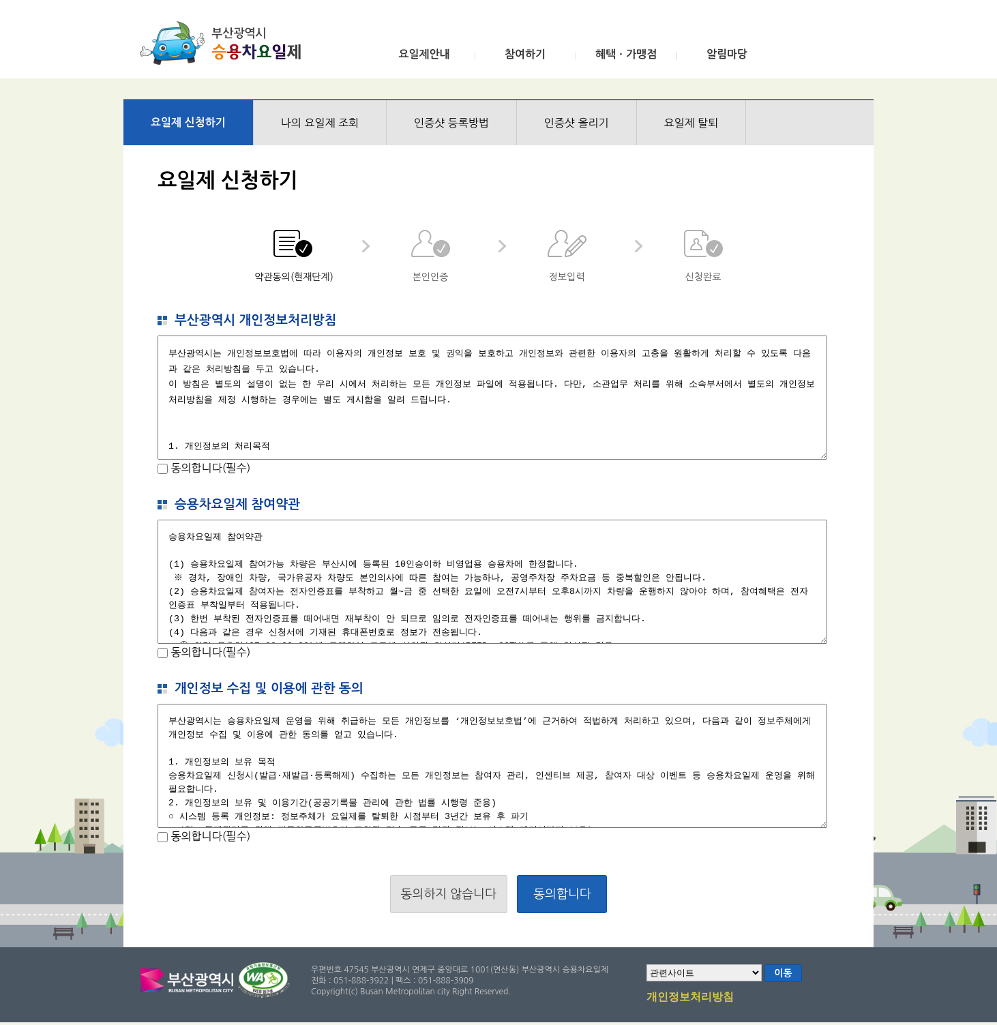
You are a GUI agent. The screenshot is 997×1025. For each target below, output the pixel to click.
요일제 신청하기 (188, 122)
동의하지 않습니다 (448, 894)
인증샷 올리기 (576, 122)
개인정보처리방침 (690, 997)
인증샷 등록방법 (451, 122)
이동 (783, 973)
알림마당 (726, 54)
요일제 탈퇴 (691, 122)
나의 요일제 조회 (320, 122)
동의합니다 (562, 894)
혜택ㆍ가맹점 (626, 54)
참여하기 (525, 54)
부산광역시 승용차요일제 (224, 43)
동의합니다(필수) (209, 467)
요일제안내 (423, 54)
